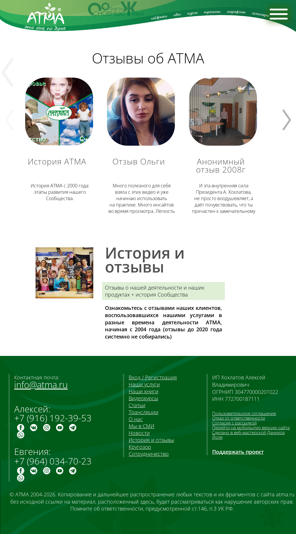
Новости (139, 432)
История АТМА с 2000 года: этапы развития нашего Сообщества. (60, 192)
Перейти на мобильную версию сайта (251, 427)
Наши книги (143, 391)
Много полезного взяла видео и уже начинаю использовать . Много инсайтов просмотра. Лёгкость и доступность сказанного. (141, 201)
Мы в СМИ (141, 426)
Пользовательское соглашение (244, 413)
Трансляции (143, 412)
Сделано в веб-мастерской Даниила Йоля (248, 434)
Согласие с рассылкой (234, 423)
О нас (136, 419)
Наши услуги (144, 384)
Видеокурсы (143, 398)
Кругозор (140, 446)
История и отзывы (151, 439)
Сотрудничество (149, 453)
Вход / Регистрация (153, 377)
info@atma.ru (41, 384)
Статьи (137, 405)
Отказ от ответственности (238, 418)
